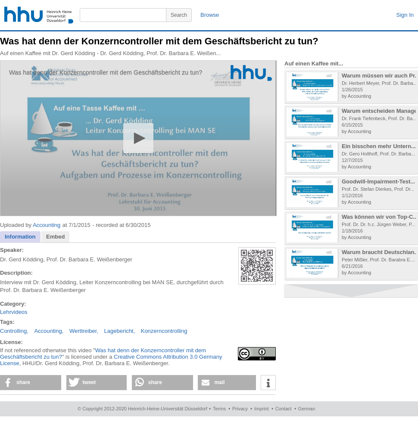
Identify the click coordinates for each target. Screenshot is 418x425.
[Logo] (251, 73)
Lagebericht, (119, 331)
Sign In (405, 15)
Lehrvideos (14, 312)
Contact (283, 408)
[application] (138, 138)
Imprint (261, 408)
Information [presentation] (20, 236)
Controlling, (14, 331)
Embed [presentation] (55, 236)
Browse (209, 15)
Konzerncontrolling (164, 331)
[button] (138, 138)
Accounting (46, 225)
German (306, 408)
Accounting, (48, 331)
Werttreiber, (83, 331)
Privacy (240, 408)
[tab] (20, 237)
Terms (219, 408)
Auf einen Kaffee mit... (313, 63)
